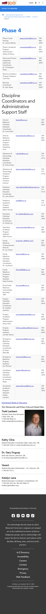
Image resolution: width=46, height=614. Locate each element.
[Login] (31, 3)
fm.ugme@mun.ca (22, 285)
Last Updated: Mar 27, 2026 (26, 584)
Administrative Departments (14, 15)
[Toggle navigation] (42, 3)
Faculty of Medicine (9, 8)
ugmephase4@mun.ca (28, 47)
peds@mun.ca (21, 201)
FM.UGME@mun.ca (23, 270)
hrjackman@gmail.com (24, 299)
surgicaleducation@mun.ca (25, 314)
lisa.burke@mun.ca (22, 254)
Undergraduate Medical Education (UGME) (17, 17)
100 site (13, 3)
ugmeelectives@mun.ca (28, 74)
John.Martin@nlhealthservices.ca (27, 187)
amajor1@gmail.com (23, 370)
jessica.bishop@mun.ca (28, 38)
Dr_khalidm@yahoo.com (24, 214)
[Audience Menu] (35, 3)
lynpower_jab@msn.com (24, 241)
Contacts (35, 17)
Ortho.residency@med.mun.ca (27, 328)
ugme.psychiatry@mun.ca (25, 227)
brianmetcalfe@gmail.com (25, 339)
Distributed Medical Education (14, 403)
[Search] (39, 3)
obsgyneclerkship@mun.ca (25, 169)
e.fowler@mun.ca (22, 154)
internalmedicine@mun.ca (25, 136)
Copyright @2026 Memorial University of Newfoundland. (23, 586)
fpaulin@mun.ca (21, 120)
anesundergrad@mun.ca (25, 386)
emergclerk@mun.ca (23, 357)
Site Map (14, 584)
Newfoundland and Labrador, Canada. (23, 588)
